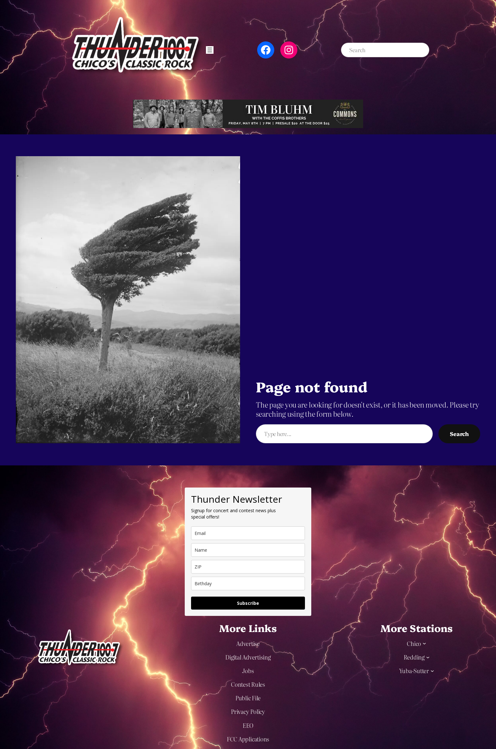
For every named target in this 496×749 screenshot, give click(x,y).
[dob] (248, 583)
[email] (248, 533)
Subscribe (248, 603)
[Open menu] (210, 50)
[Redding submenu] (428, 657)
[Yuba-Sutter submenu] (432, 670)
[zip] (248, 567)
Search (459, 433)
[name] (248, 550)
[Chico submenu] (424, 643)
